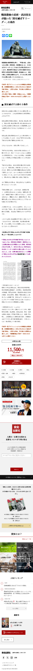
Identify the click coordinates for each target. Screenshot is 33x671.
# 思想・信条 (4, 373)
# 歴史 (3, 377)
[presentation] (16, 462)
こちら (23, 94)
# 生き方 (11, 377)
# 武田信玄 (22, 373)
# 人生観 (3, 370)
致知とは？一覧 (26, 539)
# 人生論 (12, 370)
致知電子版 (21, 254)
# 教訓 (13, 373)
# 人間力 (20, 370)
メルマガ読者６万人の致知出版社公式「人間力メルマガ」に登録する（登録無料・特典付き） (16, 449)
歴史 (4, 31)
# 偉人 (27, 370)
